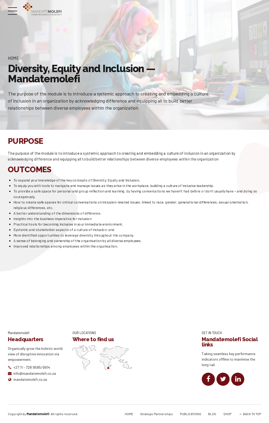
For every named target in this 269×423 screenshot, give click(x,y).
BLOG (212, 414)
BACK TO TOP (252, 414)
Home (13, 58)
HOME (129, 414)
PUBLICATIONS (190, 414)
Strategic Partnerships (156, 414)
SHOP (227, 414)
